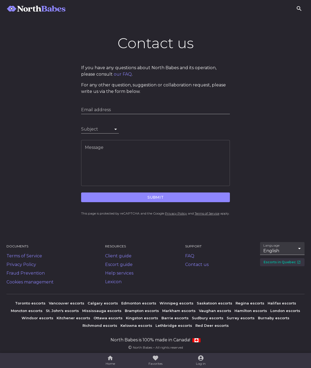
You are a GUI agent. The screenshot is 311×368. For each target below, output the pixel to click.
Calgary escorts (103, 303)
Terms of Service (207, 213)
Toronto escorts (30, 303)
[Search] (299, 8)
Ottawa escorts (108, 318)
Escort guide (119, 264)
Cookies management (30, 282)
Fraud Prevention (25, 273)
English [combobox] (271, 250)
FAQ (189, 255)
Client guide (118, 255)
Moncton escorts (27, 311)
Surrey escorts (241, 318)
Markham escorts (179, 311)
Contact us (197, 264)
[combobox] (100, 129)
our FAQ (123, 74)
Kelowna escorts (136, 325)
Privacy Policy (176, 213)
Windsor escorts (37, 318)
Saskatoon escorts (214, 303)
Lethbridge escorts (174, 325)
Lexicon (113, 281)
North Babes (142, 347)
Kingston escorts (142, 318)
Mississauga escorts (102, 311)
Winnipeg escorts (176, 303)
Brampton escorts (142, 311)
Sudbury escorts (207, 318)
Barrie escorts (175, 318)
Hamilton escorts (250, 311)
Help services (119, 273)
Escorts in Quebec (282, 262)
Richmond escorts (99, 325)
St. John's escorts (62, 311)
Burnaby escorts (273, 318)
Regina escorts (250, 303)
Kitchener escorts (73, 318)
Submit (155, 197)
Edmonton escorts (138, 303)
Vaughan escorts (215, 311)
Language (271, 245)
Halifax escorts (282, 303)
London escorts (285, 311)
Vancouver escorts (66, 303)
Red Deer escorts (212, 325)
